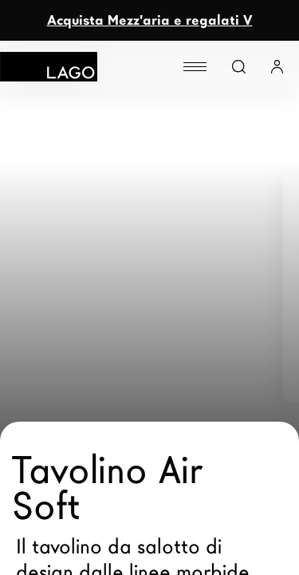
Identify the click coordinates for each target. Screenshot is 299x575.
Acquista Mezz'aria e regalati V (150, 20)
